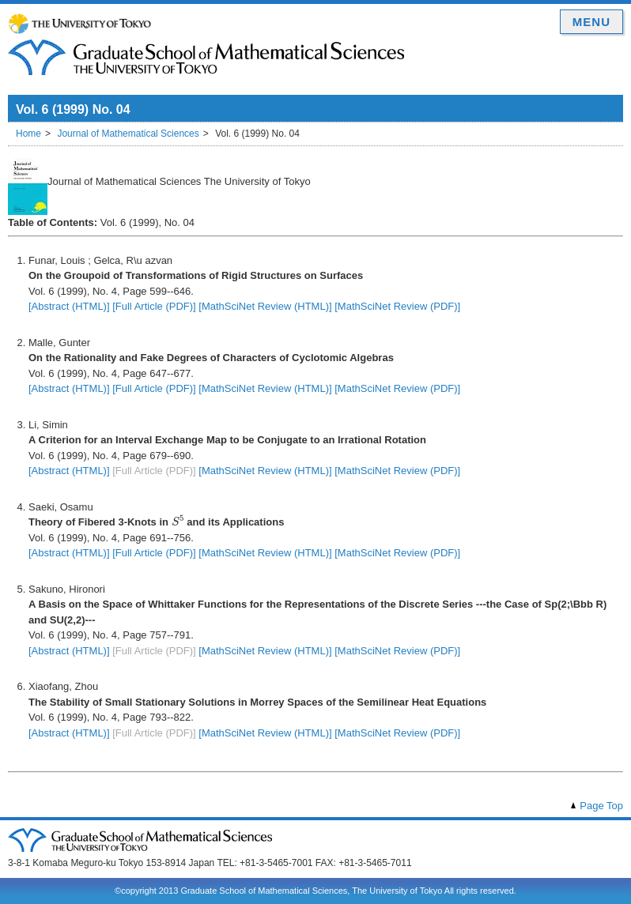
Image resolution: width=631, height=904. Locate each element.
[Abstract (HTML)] (69, 306)
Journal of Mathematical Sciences (127, 133)
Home (28, 133)
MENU (591, 21)
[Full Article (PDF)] (153, 306)
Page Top (601, 806)
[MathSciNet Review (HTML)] (264, 306)
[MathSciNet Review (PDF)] (397, 306)
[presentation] (178, 520)
